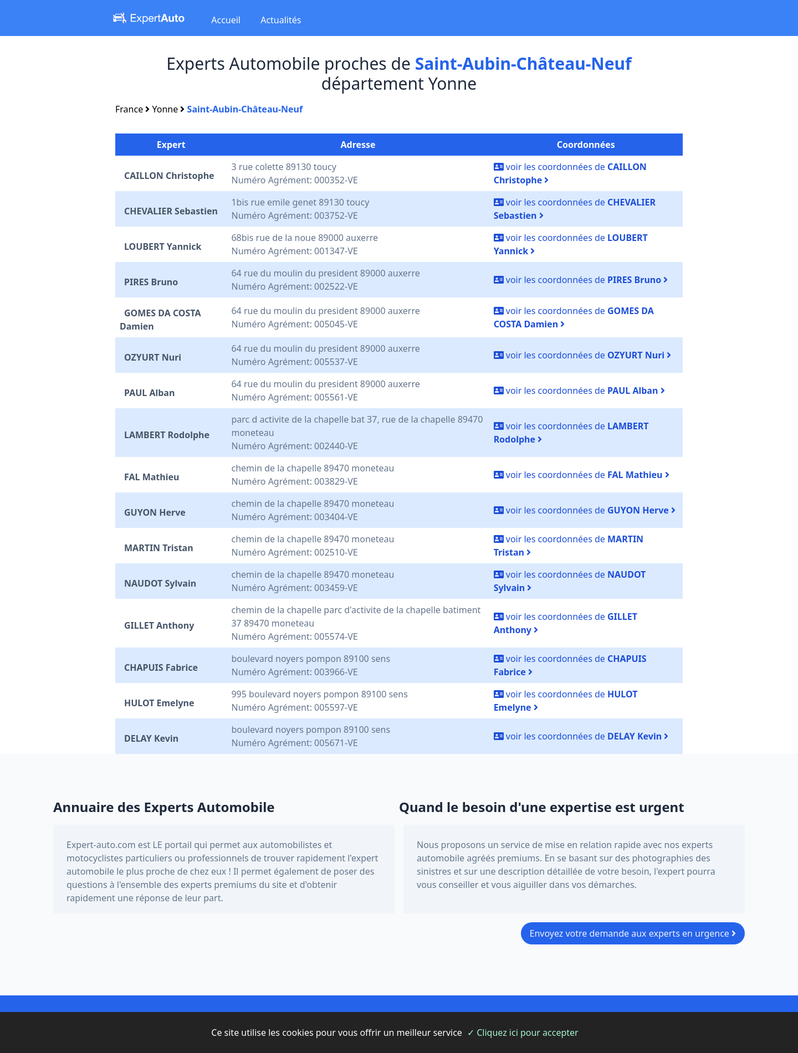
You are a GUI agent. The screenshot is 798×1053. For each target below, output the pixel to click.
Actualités (280, 20)
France (129, 109)
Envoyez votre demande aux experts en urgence (633, 933)
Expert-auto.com (101, 845)
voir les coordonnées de (581, 280)
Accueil (226, 20)
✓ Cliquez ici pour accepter (523, 1032)
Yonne (165, 109)
